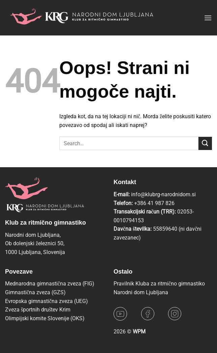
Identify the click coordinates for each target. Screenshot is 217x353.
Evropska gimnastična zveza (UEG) (46, 301)
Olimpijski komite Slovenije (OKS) (45, 318)
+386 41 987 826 (154, 203)
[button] (208, 17)
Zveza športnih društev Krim (37, 309)
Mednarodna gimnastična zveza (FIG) (49, 283)
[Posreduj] (205, 143)
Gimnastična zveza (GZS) (35, 292)
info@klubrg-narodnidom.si (163, 194)
